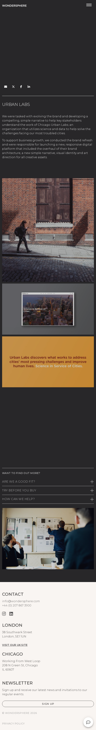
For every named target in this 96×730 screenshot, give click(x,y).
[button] (48, 710)
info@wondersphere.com (21, 608)
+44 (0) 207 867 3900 (16, 612)
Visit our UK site (14, 651)
